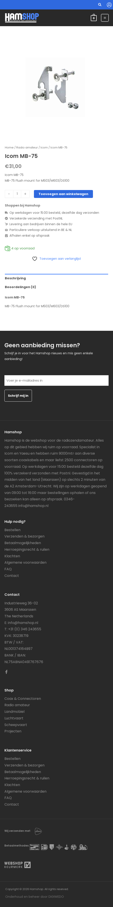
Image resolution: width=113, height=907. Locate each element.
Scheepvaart (15, 724)
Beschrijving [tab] (15, 278)
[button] (100, 5)
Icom (44, 147)
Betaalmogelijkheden (22, 542)
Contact (11, 575)
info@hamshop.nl (33, 505)
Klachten (12, 556)
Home (9, 147)
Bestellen (12, 529)
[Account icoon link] (109, 4)
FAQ (8, 569)
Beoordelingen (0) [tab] (20, 287)
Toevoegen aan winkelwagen (63, 194)
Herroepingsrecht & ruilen (26, 549)
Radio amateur (27, 147)
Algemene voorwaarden (25, 562)
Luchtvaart (13, 718)
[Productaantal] (17, 194)
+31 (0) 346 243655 (24, 629)
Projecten (12, 731)
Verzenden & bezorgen (24, 536)
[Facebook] (6, 672)
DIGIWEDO (56, 896)
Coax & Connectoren (22, 698)
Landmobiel (14, 711)
